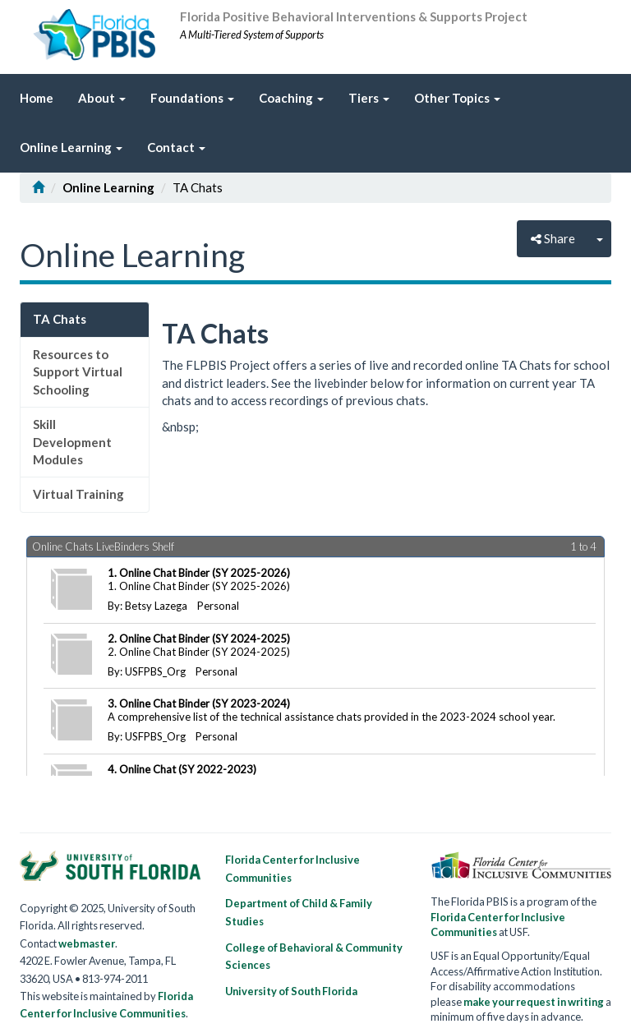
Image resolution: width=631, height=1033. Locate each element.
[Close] (599, 238)
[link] (369, 98)
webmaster (86, 943)
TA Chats (59, 318)
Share (553, 238)
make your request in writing (533, 1001)
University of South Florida (291, 991)
